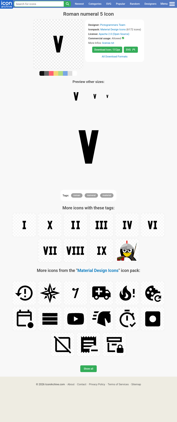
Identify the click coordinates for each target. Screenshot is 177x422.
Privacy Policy (97, 384)
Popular (120, 3)
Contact (81, 384)
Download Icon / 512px (107, 49)
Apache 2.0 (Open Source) (114, 34)
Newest (79, 3)
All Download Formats (115, 56)
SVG (108, 3)
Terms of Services (118, 384)
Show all (88, 368)
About (70, 384)
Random (135, 3)
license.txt (108, 42)
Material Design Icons (113, 29)
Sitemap (136, 384)
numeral (91, 195)
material (107, 195)
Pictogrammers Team (112, 24)
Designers (150, 3)
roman (76, 195)
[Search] (67, 4)
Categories (95, 3)
